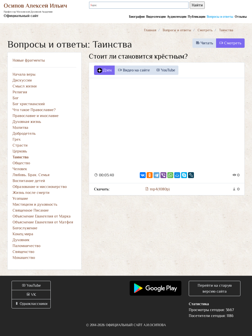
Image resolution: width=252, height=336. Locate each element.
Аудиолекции (176, 16)
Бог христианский (29, 104)
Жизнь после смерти (31, 192)
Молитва (20, 127)
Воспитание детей (29, 181)
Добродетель (24, 133)
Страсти (20, 145)
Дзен (104, 70)
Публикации (196, 16)
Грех (17, 139)
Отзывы (241, 16)
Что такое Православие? (34, 110)
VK (31, 294)
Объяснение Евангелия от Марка (42, 216)
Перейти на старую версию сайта (215, 288)
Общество (21, 163)
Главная (150, 30)
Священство (23, 252)
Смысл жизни (25, 86)
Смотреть (205, 30)
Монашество (24, 257)
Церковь (20, 151)
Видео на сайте (134, 70)
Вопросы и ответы (220, 16)
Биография (137, 16)
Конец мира (23, 234)
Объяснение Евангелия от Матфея (43, 222)
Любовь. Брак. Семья (31, 175)
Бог (16, 98)
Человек (20, 169)
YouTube (165, 70)
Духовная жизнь (27, 121)
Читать (204, 43)
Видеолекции (156, 16)
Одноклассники (31, 304)
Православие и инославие (36, 116)
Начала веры (24, 74)
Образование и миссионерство (40, 187)
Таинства (226, 30)
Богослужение (25, 228)
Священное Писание (31, 210)
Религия (20, 92)
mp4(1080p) (157, 189)
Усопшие (20, 198)
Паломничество (26, 246)
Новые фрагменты (29, 60)
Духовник (21, 240)
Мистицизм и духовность (35, 204)
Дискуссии (22, 80)
